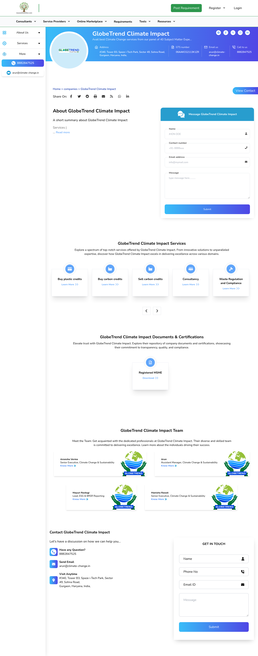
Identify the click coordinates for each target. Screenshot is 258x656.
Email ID (189, 584)
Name (172, 128)
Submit (207, 209)
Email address (177, 157)
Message (174, 172)
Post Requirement (186, 8)
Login (238, 8)
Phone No (190, 572)
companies (70, 89)
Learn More (67, 284)
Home (56, 89)
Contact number (178, 143)
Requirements (123, 22)
